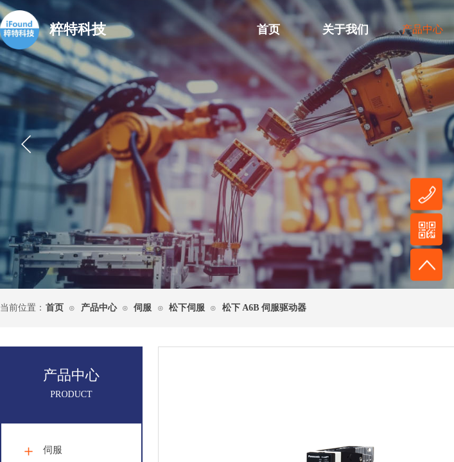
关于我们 (345, 29)
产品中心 (99, 307)
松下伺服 (187, 307)
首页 (268, 29)
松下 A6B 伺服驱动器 (264, 307)
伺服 (143, 307)
